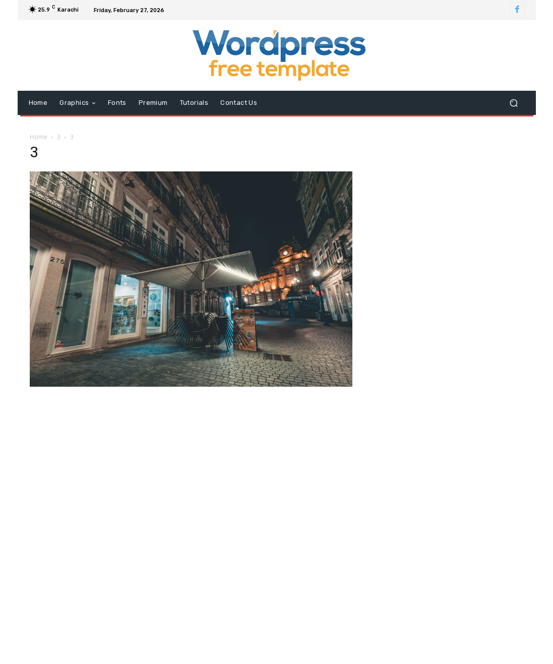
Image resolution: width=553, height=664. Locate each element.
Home (38, 137)
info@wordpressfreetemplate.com (299, 564)
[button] (514, 103)
